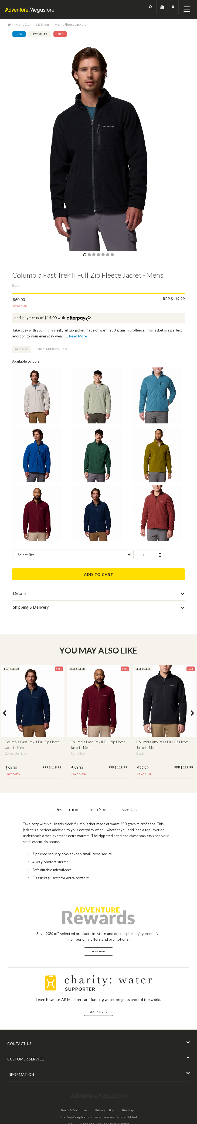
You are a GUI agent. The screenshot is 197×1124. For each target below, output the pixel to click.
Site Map (129, 1110)
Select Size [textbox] (26, 555)
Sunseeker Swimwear (102, 1117)
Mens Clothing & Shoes (34, 24)
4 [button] (98, 255)
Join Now (99, 952)
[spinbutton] (150, 554)
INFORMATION (20, 1075)
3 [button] (93, 255)
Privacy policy (103, 1110)
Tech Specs (100, 810)
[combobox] (73, 554)
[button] (150, 9)
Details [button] (19, 593)
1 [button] (84, 255)
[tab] (98, 595)
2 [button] (89, 255)
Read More (78, 336)
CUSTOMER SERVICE (25, 1059)
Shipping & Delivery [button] (31, 607)
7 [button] (112, 255)
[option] (98, 144)
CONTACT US (19, 1044)
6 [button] (107, 255)
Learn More (98, 1012)
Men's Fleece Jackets (74, 24)
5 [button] (102, 255)
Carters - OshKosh (126, 1117)
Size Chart (138, 810)
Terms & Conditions (71, 1110)
